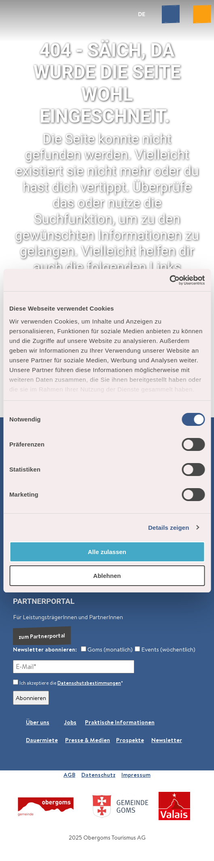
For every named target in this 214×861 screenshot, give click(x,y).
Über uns (37, 722)
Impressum (135, 774)
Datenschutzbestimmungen (89, 682)
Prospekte (130, 740)
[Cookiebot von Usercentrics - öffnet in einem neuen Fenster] (169, 280)
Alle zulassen (107, 551)
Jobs (70, 722)
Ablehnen (107, 575)
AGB (69, 774)
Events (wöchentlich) (165, 649)
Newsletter (166, 740)
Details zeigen (168, 527)
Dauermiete (42, 740)
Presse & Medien (87, 740)
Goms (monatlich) (107, 649)
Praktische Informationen (120, 722)
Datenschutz (98, 774)
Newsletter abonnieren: (45, 649)
